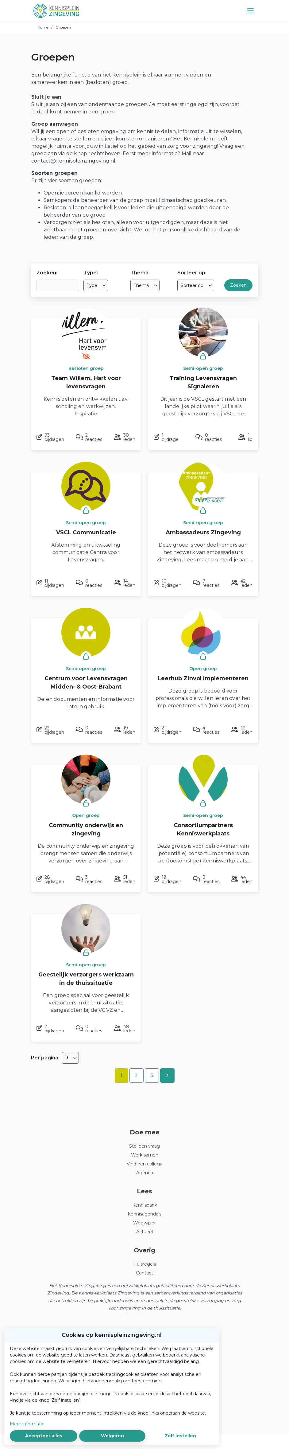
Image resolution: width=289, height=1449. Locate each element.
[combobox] (95, 285)
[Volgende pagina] (167, 1075)
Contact (144, 1273)
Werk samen (144, 1155)
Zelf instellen (180, 1436)
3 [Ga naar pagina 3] (152, 1075)
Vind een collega (144, 1164)
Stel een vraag (144, 1146)
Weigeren (112, 1436)
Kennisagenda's (144, 1214)
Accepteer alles (43, 1436)
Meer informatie (27, 1424)
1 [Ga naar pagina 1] (121, 1075)
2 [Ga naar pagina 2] (136, 1075)
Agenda (144, 1173)
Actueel (144, 1232)
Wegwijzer (144, 1223)
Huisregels (144, 1264)
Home (42, 27)
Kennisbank (144, 1205)
